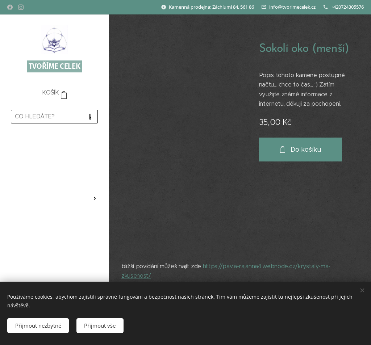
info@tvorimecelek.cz (292, 7)
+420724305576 (347, 7)
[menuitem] (54, 150)
